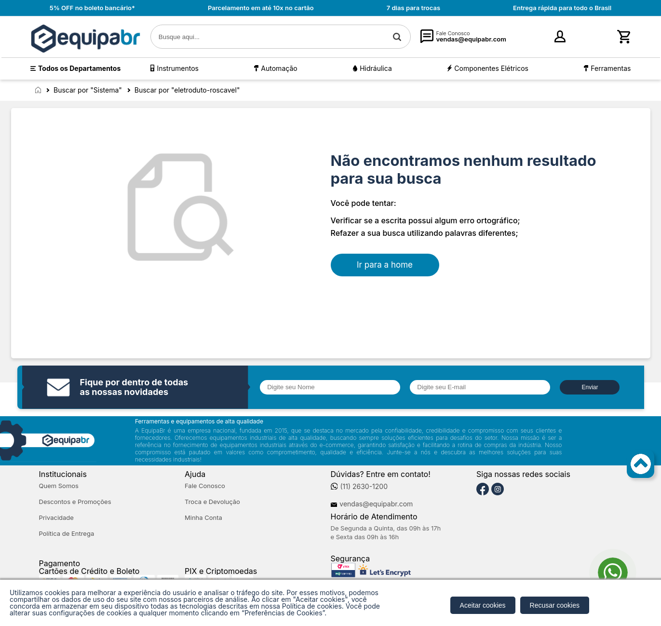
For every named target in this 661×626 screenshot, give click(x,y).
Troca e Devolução (212, 502)
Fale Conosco (205, 486)
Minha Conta (203, 518)
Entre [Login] (545, 39)
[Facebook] (482, 489)
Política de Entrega (66, 534)
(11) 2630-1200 (364, 486)
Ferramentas (611, 68)
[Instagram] (497, 489)
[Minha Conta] (528, 36)
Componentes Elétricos (491, 68)
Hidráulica (376, 68)
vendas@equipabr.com (376, 504)
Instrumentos (177, 68)
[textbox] (280, 37)
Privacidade (56, 518)
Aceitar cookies (483, 605)
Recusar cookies (555, 605)
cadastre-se (581, 39)
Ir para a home (385, 265)
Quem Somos (59, 486)
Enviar (589, 387)
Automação (279, 68)
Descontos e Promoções (75, 502)
